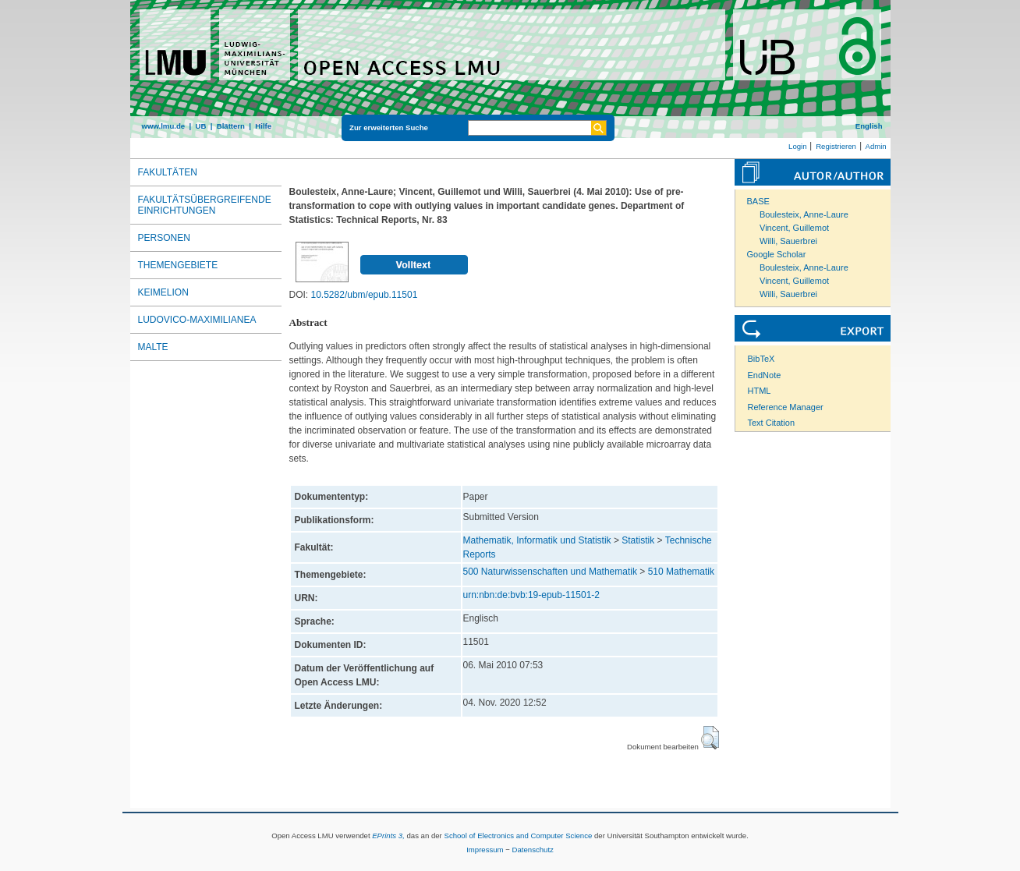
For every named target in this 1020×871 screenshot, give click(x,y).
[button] (710, 737)
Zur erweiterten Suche (388, 127)
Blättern (231, 126)
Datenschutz (533, 849)
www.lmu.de (164, 126)
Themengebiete (178, 265)
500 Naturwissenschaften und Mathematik (550, 571)
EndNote (764, 375)
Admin (876, 146)
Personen (164, 237)
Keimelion (163, 292)
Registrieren (836, 146)
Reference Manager (785, 407)
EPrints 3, (388, 835)
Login (797, 146)
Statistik (638, 540)
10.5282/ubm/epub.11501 (364, 294)
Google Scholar (776, 254)
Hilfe (263, 126)
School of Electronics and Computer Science (518, 835)
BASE (758, 201)
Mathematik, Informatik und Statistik (537, 540)
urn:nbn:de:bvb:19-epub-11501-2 (531, 595)
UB (200, 126)
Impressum (484, 849)
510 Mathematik (681, 571)
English (869, 126)
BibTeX (761, 358)
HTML (759, 390)
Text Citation (771, 422)
